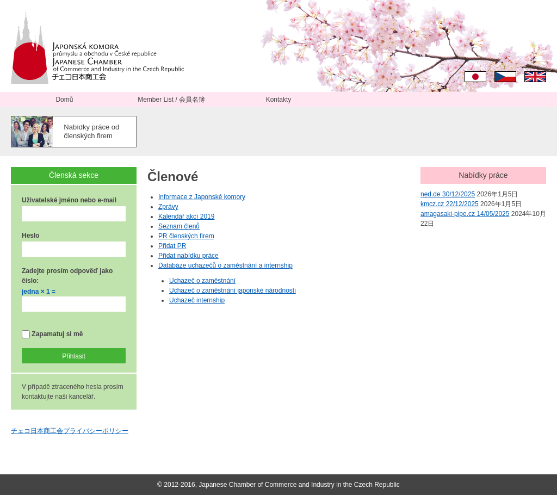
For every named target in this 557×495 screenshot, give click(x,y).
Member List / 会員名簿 (171, 99)
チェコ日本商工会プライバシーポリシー (69, 431)
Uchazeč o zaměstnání (202, 280)
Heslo (31, 235)
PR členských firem (186, 236)
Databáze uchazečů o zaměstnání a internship (225, 265)
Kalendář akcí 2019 (186, 216)
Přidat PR (172, 246)
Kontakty (279, 99)
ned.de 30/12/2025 (447, 194)
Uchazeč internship (197, 300)
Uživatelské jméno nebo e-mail (69, 200)
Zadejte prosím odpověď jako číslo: (67, 275)
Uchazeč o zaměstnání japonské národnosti (232, 290)
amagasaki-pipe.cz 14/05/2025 (464, 214)
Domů (64, 99)
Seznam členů (179, 226)
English (535, 76)
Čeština (505, 76)
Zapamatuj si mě (52, 334)
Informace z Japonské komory (201, 197)
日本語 (475, 76)
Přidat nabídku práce (188, 255)
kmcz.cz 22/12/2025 (449, 204)
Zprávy (168, 207)
